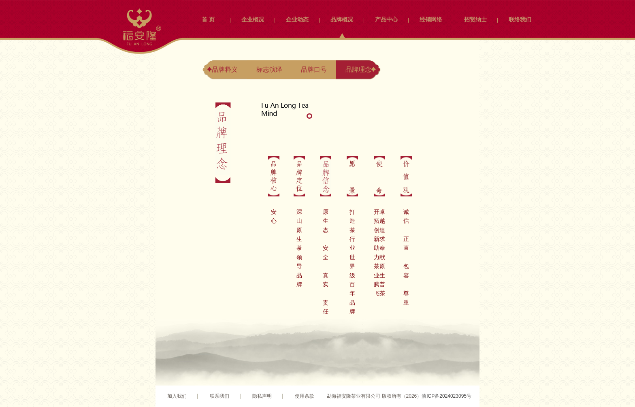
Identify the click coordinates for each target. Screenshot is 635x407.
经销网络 (431, 19)
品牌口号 (314, 69)
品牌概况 (341, 19)
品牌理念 (358, 69)
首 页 (208, 19)
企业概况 (252, 19)
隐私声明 (262, 396)
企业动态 (297, 19)
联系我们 (219, 396)
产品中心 (386, 19)
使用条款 (304, 396)
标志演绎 (269, 69)
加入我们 (177, 396)
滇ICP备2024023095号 (446, 396)
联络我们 (520, 19)
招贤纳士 (475, 19)
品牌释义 (225, 69)
